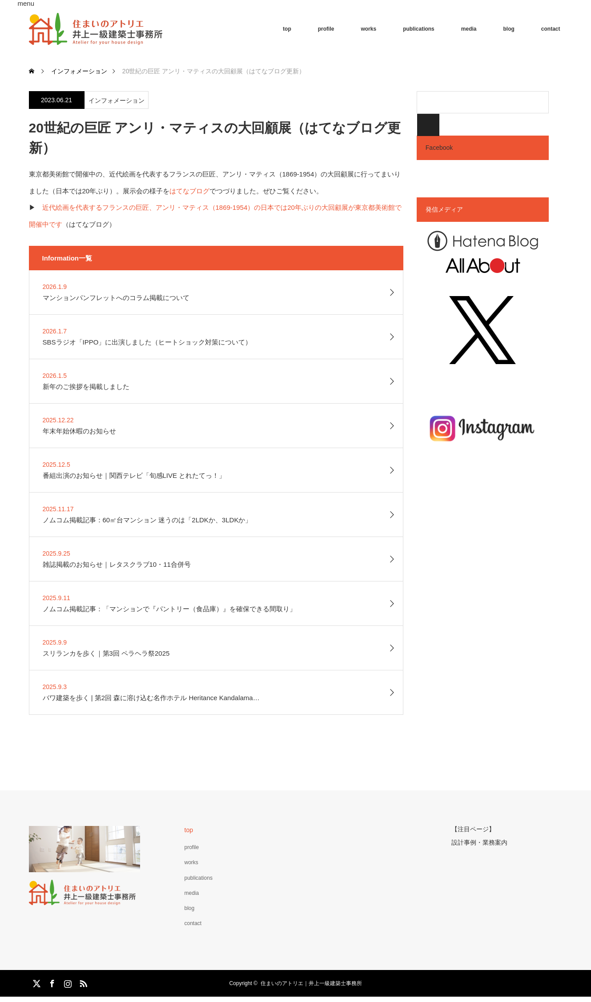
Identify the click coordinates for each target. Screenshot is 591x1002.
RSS (82, 982)
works (368, 29)
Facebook (439, 147)
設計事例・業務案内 (479, 841)
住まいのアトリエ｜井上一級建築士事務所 (311, 983)
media (469, 29)
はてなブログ (189, 191)
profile (326, 29)
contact (550, 29)
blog (508, 29)
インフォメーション (116, 100)
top (287, 29)
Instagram (66, 982)
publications (418, 29)
